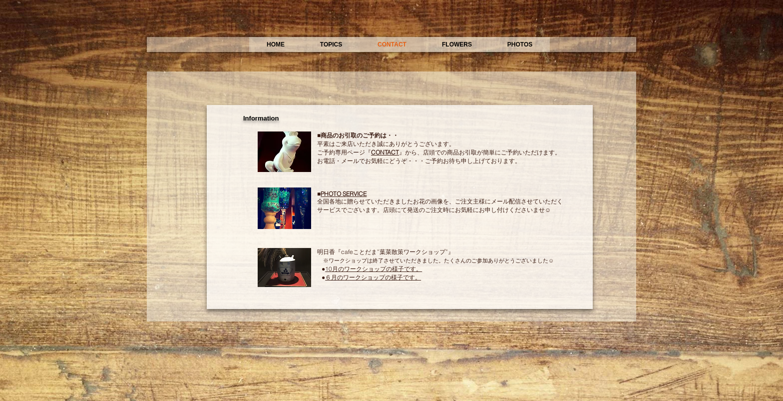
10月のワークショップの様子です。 (373, 268)
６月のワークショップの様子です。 (373, 277)
